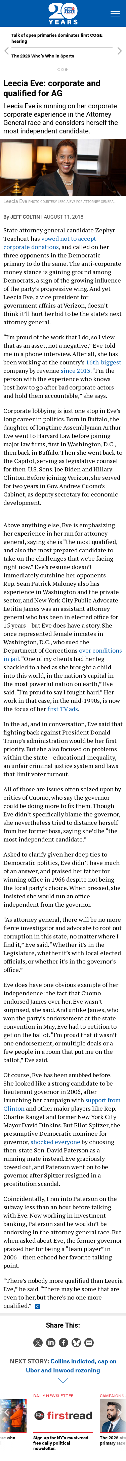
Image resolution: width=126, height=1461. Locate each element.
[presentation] (6, 1422)
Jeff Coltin (25, 217)
